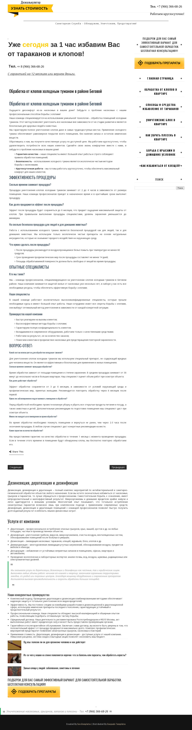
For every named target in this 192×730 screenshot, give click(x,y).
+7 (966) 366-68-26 (169, 6)
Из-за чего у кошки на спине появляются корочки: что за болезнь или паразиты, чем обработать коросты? (75, 655)
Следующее (16, 467)
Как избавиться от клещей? (161, 166)
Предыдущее (118, 467)
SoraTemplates (84, 723)
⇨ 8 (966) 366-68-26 (30, 66)
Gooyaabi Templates (116, 723)
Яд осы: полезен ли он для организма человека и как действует (54, 642)
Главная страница (160, 78)
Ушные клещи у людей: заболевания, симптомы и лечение (52, 668)
